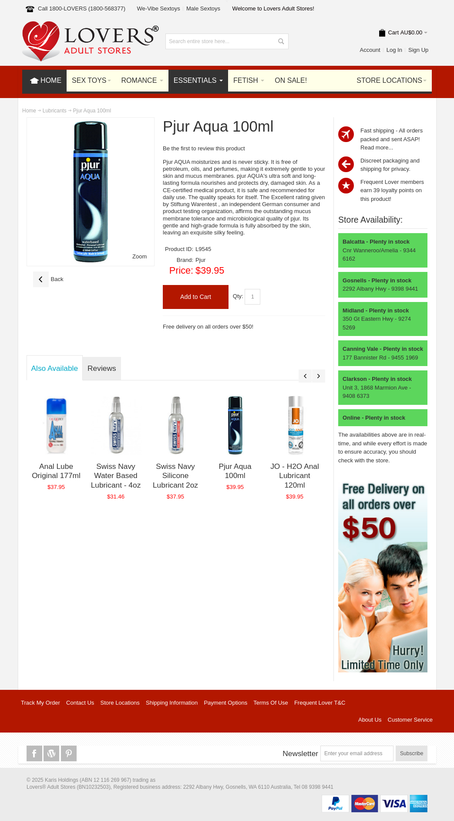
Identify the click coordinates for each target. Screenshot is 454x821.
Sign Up (418, 50)
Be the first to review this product (204, 148)
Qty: (238, 296)
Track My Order (40, 702)
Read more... (376, 147)
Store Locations (120, 702)
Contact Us (80, 702)
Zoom (139, 256)
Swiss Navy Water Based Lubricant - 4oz (116, 475)
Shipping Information (172, 702)
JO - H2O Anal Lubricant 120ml (294, 475)
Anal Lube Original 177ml (56, 471)
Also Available (54, 368)
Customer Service (410, 719)
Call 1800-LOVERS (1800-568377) (81, 8)
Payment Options (225, 702)
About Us (369, 719)
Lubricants (55, 111)
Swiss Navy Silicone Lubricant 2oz (175, 475)
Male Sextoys (203, 8)
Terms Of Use (270, 702)
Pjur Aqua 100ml (235, 471)
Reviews (101, 368)
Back (48, 279)
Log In (394, 50)
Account (370, 50)
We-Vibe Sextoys (158, 8)
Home (29, 111)
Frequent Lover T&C (320, 702)
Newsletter (300, 753)
